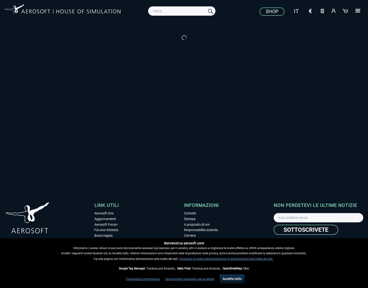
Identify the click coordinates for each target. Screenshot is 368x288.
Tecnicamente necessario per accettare (189, 279)
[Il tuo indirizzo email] (318, 217)
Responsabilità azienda (201, 230)
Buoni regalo (103, 235)
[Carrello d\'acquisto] (345, 10)
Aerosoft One (104, 213)
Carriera (190, 235)
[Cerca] (210, 11)
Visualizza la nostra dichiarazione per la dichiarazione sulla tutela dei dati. (226, 259)
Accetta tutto (232, 279)
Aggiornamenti (105, 219)
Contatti (190, 213)
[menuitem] (181, 11)
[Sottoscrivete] (306, 230)
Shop (272, 11)
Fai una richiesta (106, 230)
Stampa (190, 219)
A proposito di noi (196, 224)
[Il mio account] (334, 10)
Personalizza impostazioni (143, 279)
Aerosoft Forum (105, 224)
